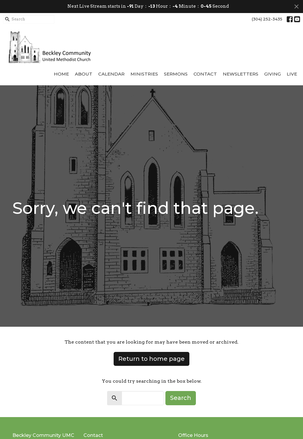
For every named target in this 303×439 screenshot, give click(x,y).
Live (292, 74)
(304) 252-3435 (267, 19)
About (83, 74)
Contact (205, 74)
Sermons (176, 74)
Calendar (111, 74)
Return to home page (151, 358)
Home (61, 74)
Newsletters (240, 74)
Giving (272, 74)
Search (180, 397)
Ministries (144, 74)
